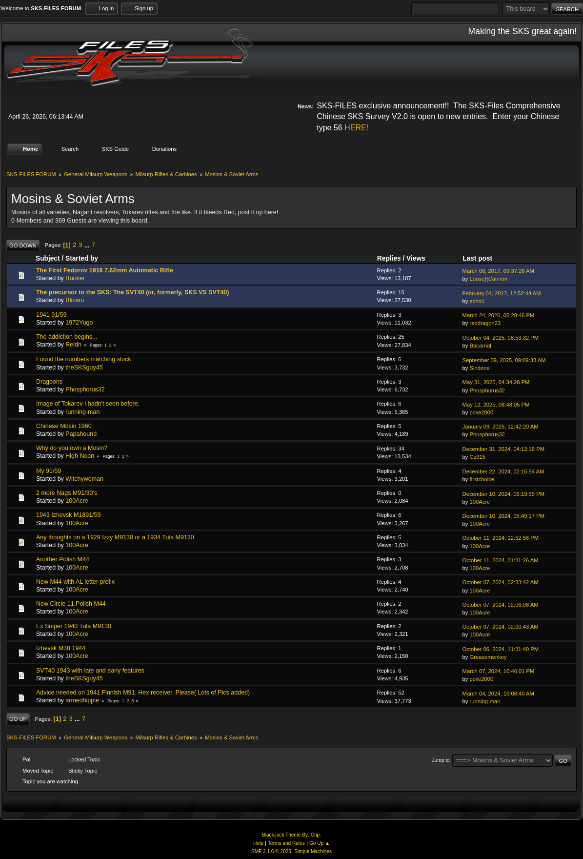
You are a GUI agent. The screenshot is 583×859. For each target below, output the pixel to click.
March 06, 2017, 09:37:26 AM (498, 269)
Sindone (480, 366)
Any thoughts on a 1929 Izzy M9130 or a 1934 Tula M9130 (115, 535)
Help (258, 841)
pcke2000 (482, 411)
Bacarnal (480, 344)
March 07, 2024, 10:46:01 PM (498, 670)
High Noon (79, 454)
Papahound (81, 432)
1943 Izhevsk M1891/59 (68, 513)
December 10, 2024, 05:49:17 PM (503, 514)
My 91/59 (48, 469)
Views (415, 257)
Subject (48, 257)
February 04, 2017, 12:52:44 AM (501, 291)
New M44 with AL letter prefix (75, 580)
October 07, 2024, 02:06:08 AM (500, 603)
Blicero (74, 298)
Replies (389, 257)
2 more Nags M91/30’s (66, 491)
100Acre (76, 499)
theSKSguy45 (83, 365)
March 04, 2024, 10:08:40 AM (498, 692)
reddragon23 (485, 322)
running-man (82, 410)
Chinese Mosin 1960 (64, 424)
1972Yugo (79, 321)
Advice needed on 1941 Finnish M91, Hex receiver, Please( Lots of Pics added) (143, 691)
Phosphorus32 (84, 388)
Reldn (73, 343)
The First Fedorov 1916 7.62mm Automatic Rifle (104, 268)
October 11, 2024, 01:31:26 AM (500, 559)
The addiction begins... (66, 335)
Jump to (441, 758)
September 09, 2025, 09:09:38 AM (504, 359)
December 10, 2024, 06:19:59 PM (503, 492)
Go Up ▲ (319, 841)
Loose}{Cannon (488, 277)
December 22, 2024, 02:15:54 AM (503, 470)
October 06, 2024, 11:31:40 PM (500, 647)
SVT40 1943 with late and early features (90, 668)
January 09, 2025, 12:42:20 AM (500, 425)
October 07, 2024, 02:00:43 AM (500, 625)
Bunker (75, 276)
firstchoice (482, 478)
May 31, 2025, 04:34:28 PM (496, 381)
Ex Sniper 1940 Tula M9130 (73, 624)
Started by (81, 257)
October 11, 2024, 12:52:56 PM (500, 536)
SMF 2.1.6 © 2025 (271, 850)
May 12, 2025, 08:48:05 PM (496, 403)
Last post (481, 257)
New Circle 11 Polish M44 (71, 602)
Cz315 (477, 455)
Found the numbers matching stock (83, 357)
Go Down (23, 244)
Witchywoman (84, 477)
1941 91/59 (51, 312)
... (87, 243)
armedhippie (82, 698)
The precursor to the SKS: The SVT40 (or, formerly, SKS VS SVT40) (132, 290)
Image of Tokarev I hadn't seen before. (88, 402)
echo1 (477, 300)
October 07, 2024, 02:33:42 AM (500, 581)
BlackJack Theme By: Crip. (291, 833)
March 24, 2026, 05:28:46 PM (498, 314)
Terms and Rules (286, 841)
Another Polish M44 (62, 557)
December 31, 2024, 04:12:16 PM (503, 447)
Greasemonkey (488, 655)
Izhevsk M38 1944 (60, 646)
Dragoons (49, 380)
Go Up (18, 717)
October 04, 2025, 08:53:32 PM (500, 336)
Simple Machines (313, 850)
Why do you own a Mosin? (71, 446)
